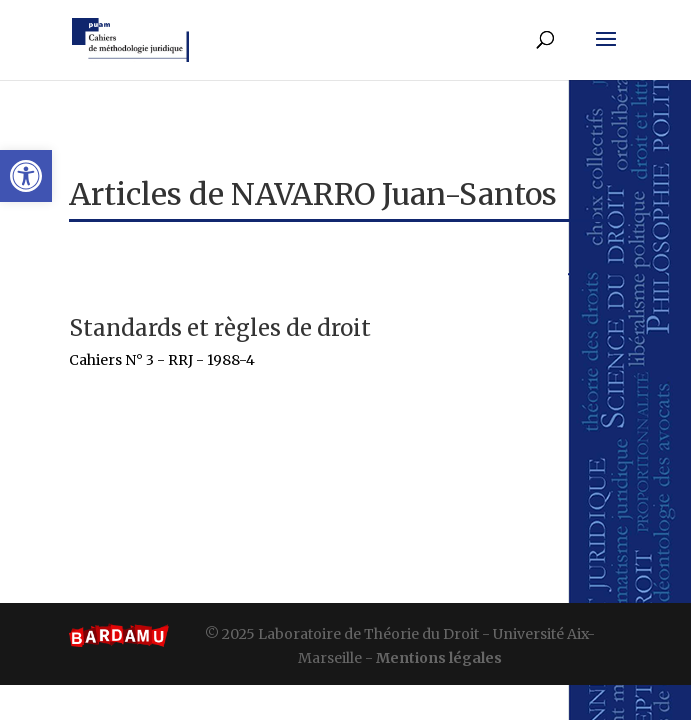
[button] (26, 176)
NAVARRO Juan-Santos (394, 194)
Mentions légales (439, 658)
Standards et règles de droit (220, 328)
